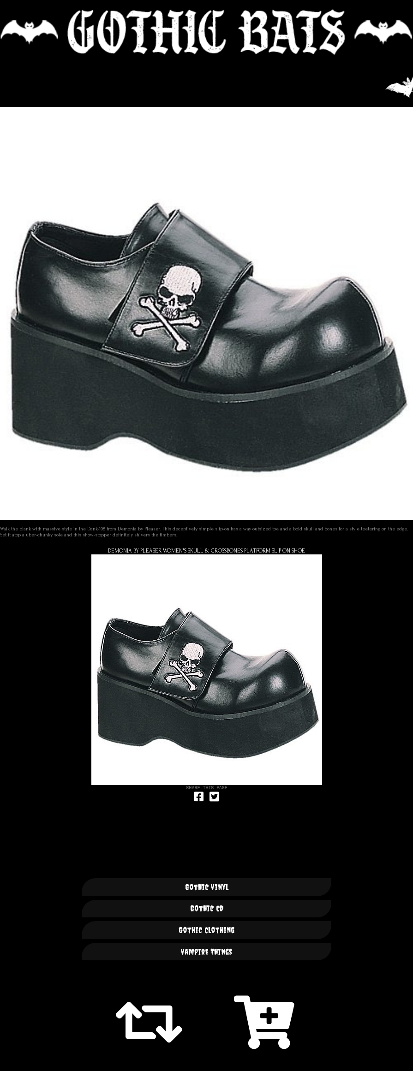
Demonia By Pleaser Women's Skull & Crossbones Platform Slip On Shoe (206, 550)
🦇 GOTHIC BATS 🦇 (206, 32)
